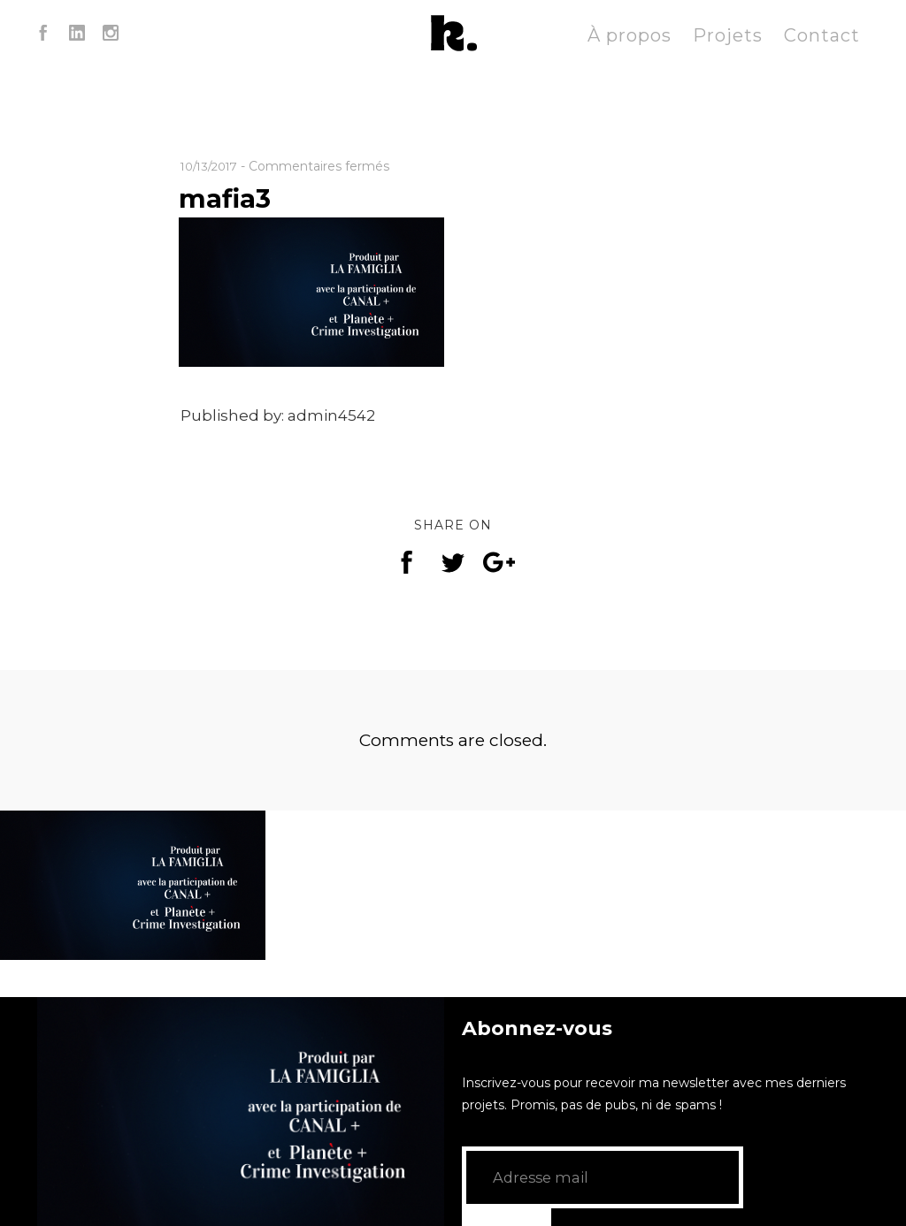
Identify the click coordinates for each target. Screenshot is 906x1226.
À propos (629, 35)
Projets (728, 35)
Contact (822, 35)
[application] (240, 1111)
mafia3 (229, 197)
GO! (772, 1177)
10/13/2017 (212, 166)
